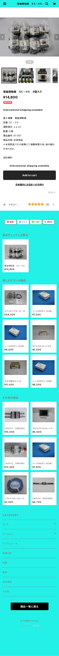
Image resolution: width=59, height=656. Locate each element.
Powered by (30, 626)
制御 (5, 562)
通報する (52, 192)
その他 (6, 591)
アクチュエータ (10, 543)
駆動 (5, 572)
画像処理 (7, 553)
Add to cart (29, 175)
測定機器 (7, 581)
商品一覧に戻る (29, 606)
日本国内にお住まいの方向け (29, 184)
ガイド (5, 524)
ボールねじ (8, 534)
